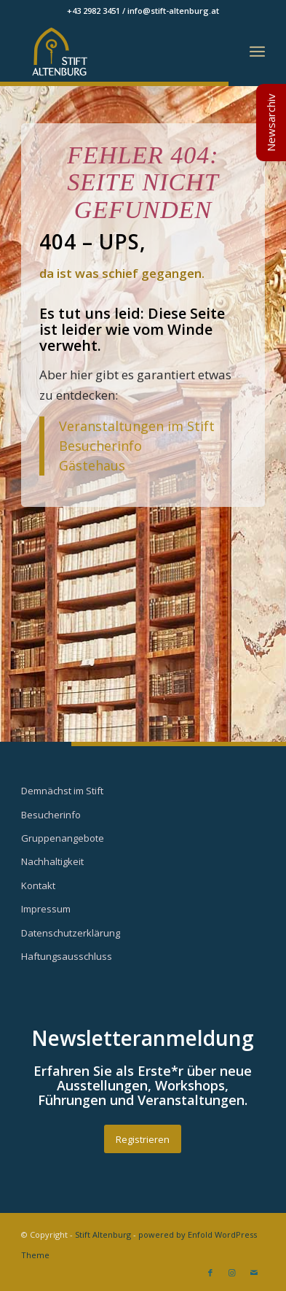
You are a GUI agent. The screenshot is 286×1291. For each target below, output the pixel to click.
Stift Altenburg (103, 1234)
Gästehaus (92, 465)
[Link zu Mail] (254, 1273)
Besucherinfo (100, 445)
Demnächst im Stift (62, 790)
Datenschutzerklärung (70, 932)
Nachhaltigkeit (52, 861)
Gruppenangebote (62, 838)
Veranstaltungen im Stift (138, 426)
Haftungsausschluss (66, 956)
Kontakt (38, 885)
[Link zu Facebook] (210, 1273)
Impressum (46, 908)
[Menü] (257, 51)
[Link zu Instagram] (232, 1273)
